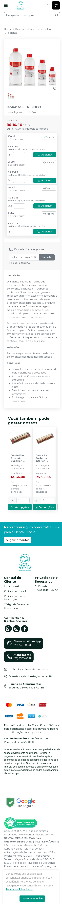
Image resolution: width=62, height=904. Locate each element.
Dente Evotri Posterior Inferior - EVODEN (43, 458)
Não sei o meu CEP (20, 262)
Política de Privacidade (19, 889)
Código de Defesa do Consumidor (16, 606)
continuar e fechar (32, 898)
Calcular (47, 257)
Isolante (48, 29)
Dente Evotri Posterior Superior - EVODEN (18, 458)
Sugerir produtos (17, 540)
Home (8, 29)
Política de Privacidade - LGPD (46, 588)
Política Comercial (15, 591)
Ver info (49, 137)
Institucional (11, 586)
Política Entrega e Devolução (14, 598)
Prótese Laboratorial (27, 29)
